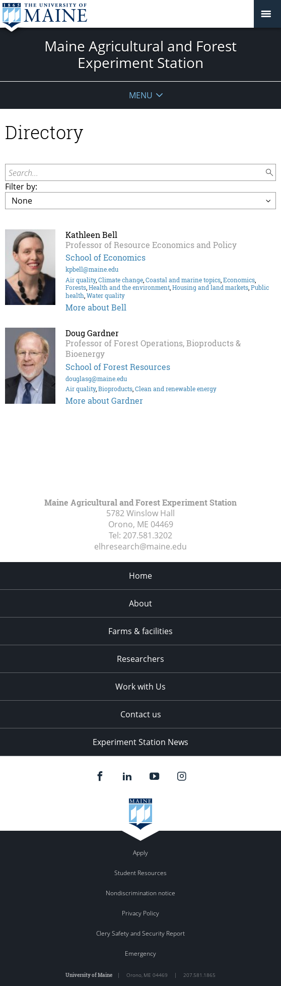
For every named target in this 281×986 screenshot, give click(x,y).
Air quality (80, 280)
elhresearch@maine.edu (140, 546)
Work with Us (140, 686)
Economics (239, 280)
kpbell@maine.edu (91, 269)
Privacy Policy (140, 913)
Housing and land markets (210, 287)
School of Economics (105, 257)
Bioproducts (115, 389)
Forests (75, 287)
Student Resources (140, 873)
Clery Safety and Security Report (140, 933)
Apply (140, 852)
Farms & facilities (140, 631)
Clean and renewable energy (176, 389)
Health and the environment (129, 287)
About (140, 603)
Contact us (140, 714)
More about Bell (95, 307)
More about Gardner (104, 400)
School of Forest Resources (117, 366)
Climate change (120, 280)
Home (140, 575)
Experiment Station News (140, 742)
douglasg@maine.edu (96, 379)
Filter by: (21, 186)
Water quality (106, 295)
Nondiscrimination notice (140, 893)
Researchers (140, 658)
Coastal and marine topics (183, 280)
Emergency (140, 953)
